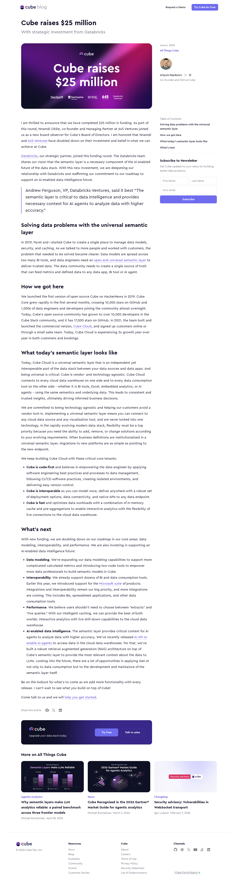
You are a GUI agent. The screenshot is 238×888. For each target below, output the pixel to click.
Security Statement (132, 868)
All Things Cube (169, 50)
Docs (71, 849)
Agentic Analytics (31, 797)
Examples (74, 859)
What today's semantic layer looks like (183, 141)
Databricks (29, 156)
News (91, 797)
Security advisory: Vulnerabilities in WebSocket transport (181, 805)
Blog (71, 854)
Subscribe (188, 199)
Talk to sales (132, 732)
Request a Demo (176, 7)
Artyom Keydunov (171, 75)
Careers (125, 854)
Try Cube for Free (205, 7)
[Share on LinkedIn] (60, 710)
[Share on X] (54, 710)
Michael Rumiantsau (33, 818)
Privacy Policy (129, 863)
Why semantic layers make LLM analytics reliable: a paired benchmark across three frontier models (51, 807)
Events (72, 868)
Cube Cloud (82, 326)
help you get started (80, 697)
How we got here (170, 135)
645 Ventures (37, 141)
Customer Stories (78, 872)
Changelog (161, 797)
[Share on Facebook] (47, 710)
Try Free (107, 732)
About (125, 849)
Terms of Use (129, 859)
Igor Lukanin (161, 813)
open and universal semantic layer (120, 260)
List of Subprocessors (134, 872)
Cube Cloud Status (186, 872)
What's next (167, 147)
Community (75, 863)
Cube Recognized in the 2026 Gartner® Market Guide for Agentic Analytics (118, 805)
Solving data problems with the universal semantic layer (185, 126)
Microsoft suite (110, 583)
